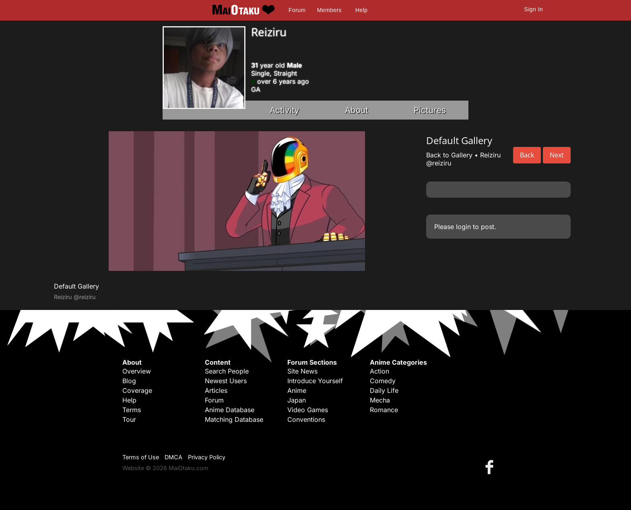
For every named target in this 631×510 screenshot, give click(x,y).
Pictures (430, 110)
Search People (227, 371)
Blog (129, 381)
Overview (136, 371)
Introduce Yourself (315, 381)
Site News (302, 371)
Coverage (137, 390)
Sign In (533, 9)
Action (379, 371)
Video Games (307, 410)
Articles (216, 390)
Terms (131, 410)
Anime (296, 390)
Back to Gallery (449, 155)
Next (557, 155)
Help (361, 10)
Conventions (306, 419)
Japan (296, 400)
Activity (284, 110)
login (463, 227)
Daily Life (384, 390)
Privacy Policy (206, 457)
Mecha (380, 400)
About (356, 110)
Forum (297, 10)
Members (329, 10)
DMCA (173, 457)
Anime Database (229, 410)
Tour (129, 419)
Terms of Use (140, 457)
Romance (384, 410)
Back (527, 155)
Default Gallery (76, 286)
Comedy (383, 381)
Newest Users (226, 381)
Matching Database (234, 419)
